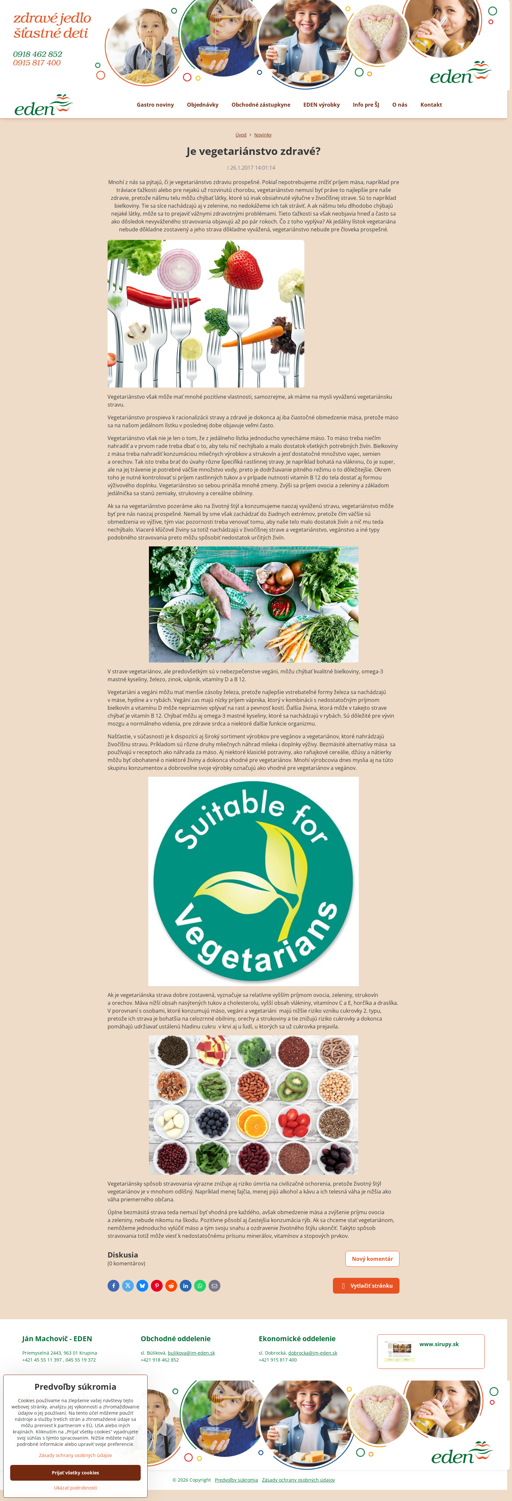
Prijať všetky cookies (75, 1472)
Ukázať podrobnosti (75, 1488)
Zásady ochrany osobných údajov (298, 1480)
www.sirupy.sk (439, 1344)
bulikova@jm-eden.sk (191, 1353)
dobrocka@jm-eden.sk (312, 1353)
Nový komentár (372, 1258)
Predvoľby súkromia (236, 1480)
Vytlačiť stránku (366, 1286)
